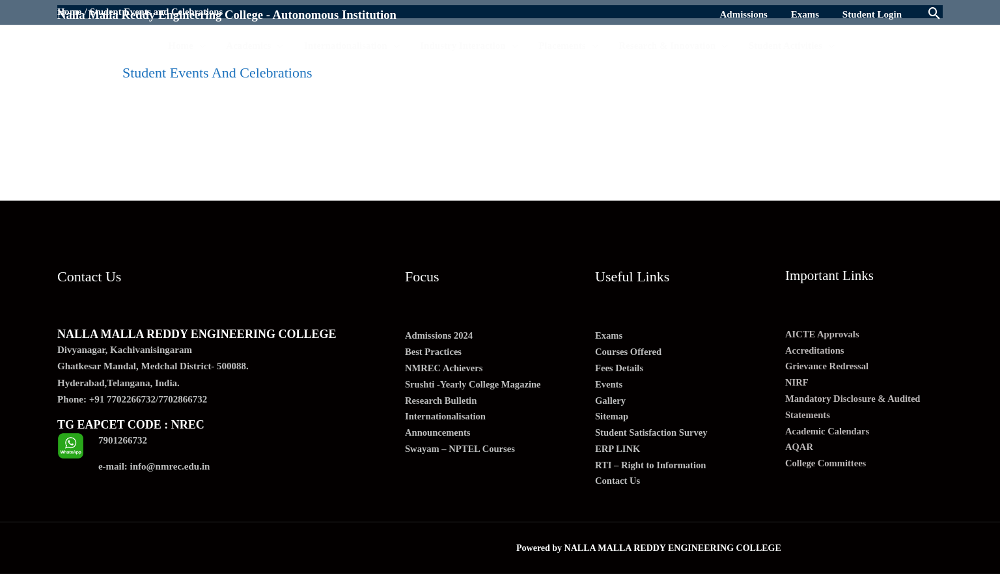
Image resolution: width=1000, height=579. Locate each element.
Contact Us (618, 485)
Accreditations (815, 351)
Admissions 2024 (440, 336)
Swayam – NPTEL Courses (461, 452)
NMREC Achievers (445, 369)
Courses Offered (629, 352)
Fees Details (620, 369)
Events (609, 385)
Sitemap (612, 419)
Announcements (438, 436)
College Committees (826, 467)
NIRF (797, 384)
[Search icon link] (934, 14)
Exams (609, 336)
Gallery (610, 402)
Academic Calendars (828, 434)
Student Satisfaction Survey (653, 436)
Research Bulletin (442, 402)
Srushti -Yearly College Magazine (475, 385)
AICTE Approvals (823, 334)
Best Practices (434, 352)
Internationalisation (446, 419)
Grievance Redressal (828, 367)
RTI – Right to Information (652, 469)
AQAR (799, 450)
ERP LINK (618, 452)
